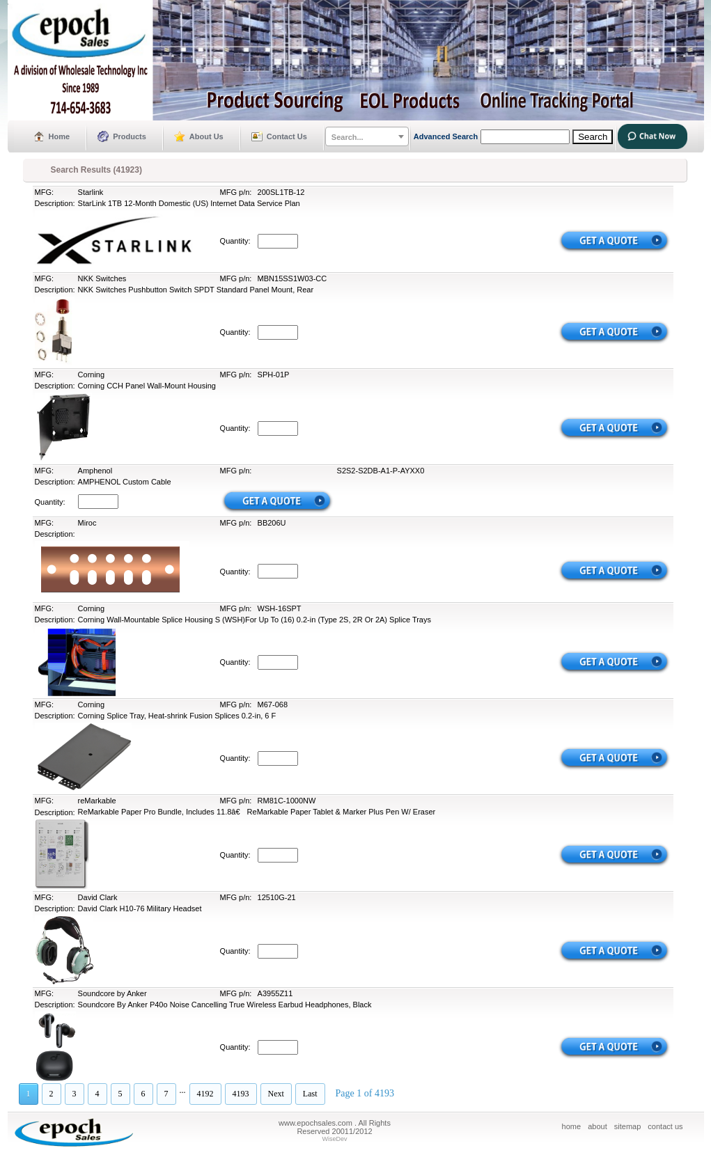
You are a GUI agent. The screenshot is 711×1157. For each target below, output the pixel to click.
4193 (241, 1094)
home (571, 1126)
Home (59, 136)
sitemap (627, 1126)
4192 (205, 1094)
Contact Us (287, 136)
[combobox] (367, 136)
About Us (206, 136)
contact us (665, 1126)
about (597, 1126)
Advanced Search (446, 136)
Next (276, 1094)
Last (310, 1094)
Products (129, 136)
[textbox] (367, 137)
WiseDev (334, 1138)
